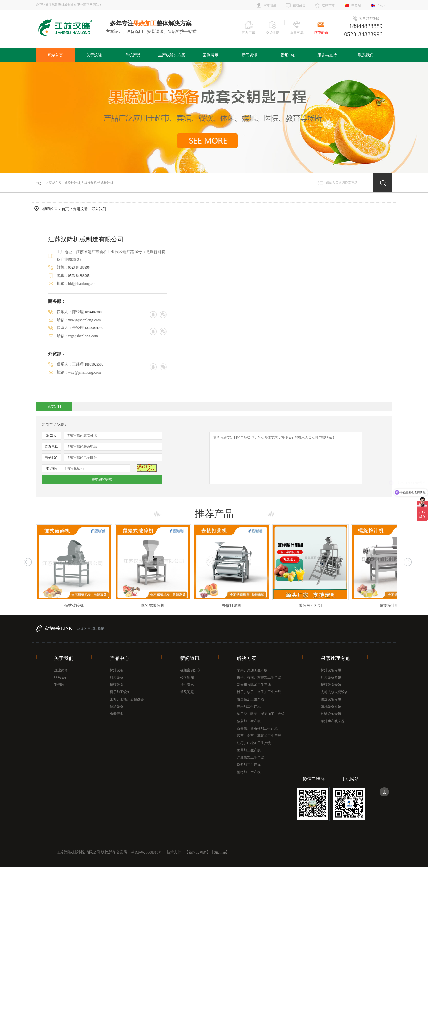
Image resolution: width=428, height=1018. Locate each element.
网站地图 (269, 5)
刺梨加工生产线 (249, 765)
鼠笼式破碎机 (163, 605)
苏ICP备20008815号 (146, 852)
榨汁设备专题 (331, 670)
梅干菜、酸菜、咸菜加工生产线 (260, 714)
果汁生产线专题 (333, 721)
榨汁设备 (116, 670)
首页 (65, 209)
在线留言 (299, 5)
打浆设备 (116, 677)
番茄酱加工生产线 (250, 699)
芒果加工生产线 (249, 706)
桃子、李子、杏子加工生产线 (259, 692)
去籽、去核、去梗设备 (127, 699)
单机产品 (133, 55)
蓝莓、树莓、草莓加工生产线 (259, 736)
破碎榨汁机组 (320, 605)
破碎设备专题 (331, 685)
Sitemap (220, 852)
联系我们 (366, 55)
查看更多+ (117, 714)
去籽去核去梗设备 (334, 692)
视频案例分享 (190, 670)
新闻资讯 (249, 55)
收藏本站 (328, 5)
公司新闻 (187, 677)
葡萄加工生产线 (249, 750)
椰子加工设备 (120, 692)
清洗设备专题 (331, 706)
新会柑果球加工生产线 (254, 685)
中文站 (356, 5)
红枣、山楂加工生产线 (254, 743)
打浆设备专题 (331, 677)
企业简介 (61, 670)
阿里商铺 (321, 33)
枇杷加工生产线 (249, 772)
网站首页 (55, 55)
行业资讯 (187, 685)
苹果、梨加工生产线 (252, 670)
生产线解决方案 (171, 55)
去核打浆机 (242, 605)
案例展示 (210, 55)
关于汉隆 (94, 55)
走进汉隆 (80, 209)
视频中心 (288, 55)
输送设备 (116, 706)
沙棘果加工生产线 (250, 757)
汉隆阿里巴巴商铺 (90, 628)
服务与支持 (327, 55)
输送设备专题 (331, 699)
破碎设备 (116, 685)
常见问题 (187, 692)
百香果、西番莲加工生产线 (257, 728)
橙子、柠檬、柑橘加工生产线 (259, 677)
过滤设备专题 (331, 714)
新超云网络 (197, 852)
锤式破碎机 (84, 605)
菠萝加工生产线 (249, 721)
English (382, 5)
